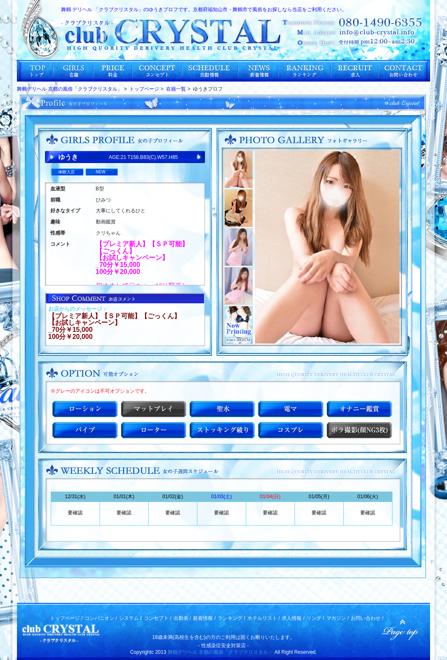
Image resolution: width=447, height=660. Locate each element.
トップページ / (66, 618)
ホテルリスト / (263, 618)
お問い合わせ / (367, 618)
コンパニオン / (101, 618)
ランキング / (231, 618)
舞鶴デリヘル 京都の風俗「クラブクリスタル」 (220, 652)
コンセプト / (157, 618)
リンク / (315, 618)
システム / (130, 618)
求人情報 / (293, 618)
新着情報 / (204, 618)
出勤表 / (182, 618)
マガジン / (337, 618)
